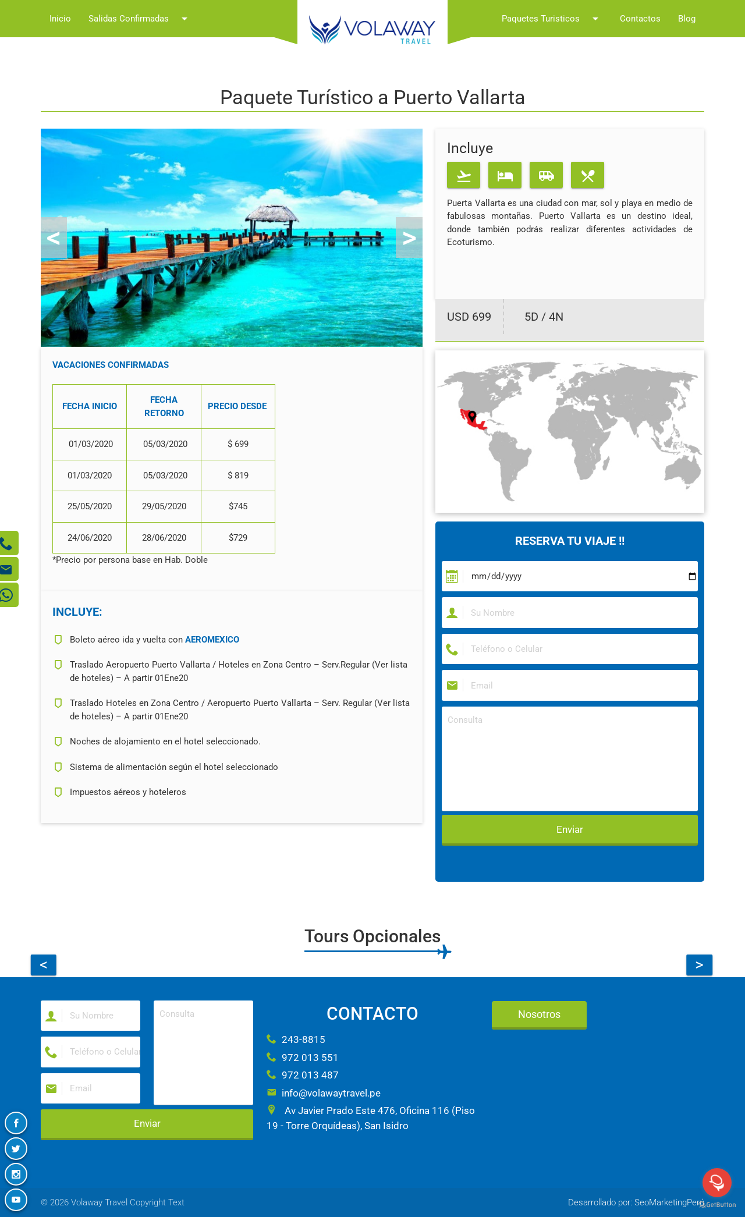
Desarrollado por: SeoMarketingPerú (636, 1202)
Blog (687, 18)
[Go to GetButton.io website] (717, 1205)
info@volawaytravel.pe (324, 1093)
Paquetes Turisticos (552, 18)
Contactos (640, 18)
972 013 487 (303, 1075)
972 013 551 (303, 1057)
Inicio (60, 18)
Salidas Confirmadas (139, 18)
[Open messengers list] (717, 1182)
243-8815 (296, 1039)
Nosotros (539, 1014)
